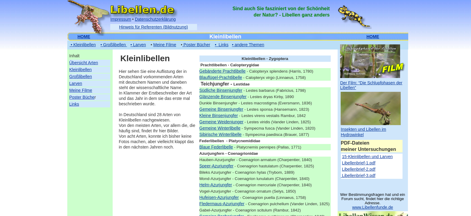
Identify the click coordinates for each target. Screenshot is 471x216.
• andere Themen (248, 44)
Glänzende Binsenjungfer (223, 96)
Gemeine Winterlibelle (220, 128)
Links (74, 104)
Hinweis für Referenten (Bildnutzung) (153, 27)
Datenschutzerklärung (155, 19)
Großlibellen (80, 76)
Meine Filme (80, 90)
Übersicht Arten (83, 62)
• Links (221, 44)
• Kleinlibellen (83, 44)
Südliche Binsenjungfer (220, 90)
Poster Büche (82, 97)
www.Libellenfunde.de (372, 207)
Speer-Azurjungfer (216, 166)
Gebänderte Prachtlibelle (222, 71)
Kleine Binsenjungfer (218, 115)
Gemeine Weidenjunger (221, 121)
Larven (75, 83)
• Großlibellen (113, 44)
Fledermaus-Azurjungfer (222, 203)
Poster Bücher (196, 44)
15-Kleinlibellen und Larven (367, 156)
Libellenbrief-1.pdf (358, 162)
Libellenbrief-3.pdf (358, 175)
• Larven (138, 44)
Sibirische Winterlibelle (220, 134)
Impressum (121, 19)
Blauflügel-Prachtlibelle (220, 77)
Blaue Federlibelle (216, 147)
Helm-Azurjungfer (215, 184)
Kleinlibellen (80, 69)
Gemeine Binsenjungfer (221, 109)
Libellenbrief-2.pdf (358, 169)
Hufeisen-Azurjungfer (219, 197)
